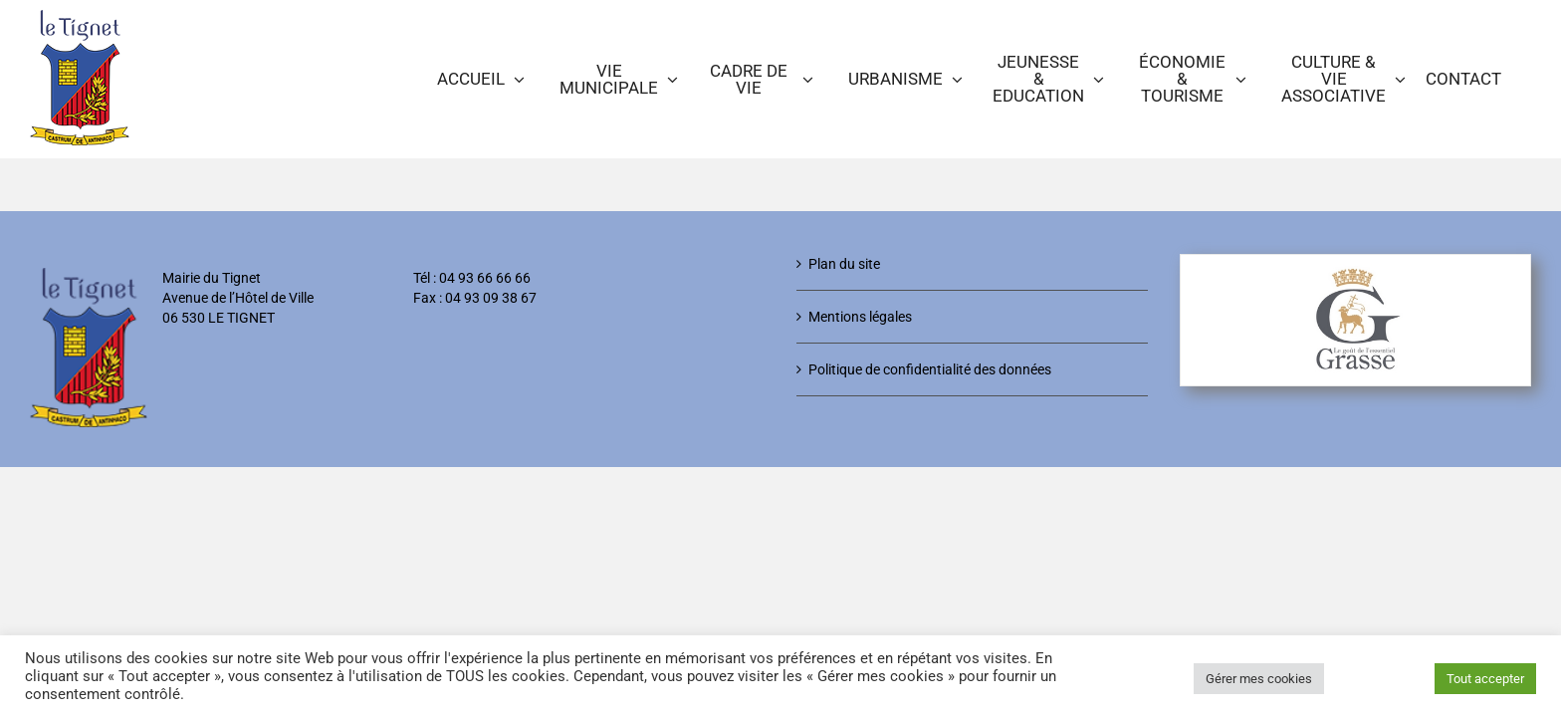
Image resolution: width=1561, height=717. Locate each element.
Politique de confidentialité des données (929, 369)
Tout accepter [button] (1485, 678)
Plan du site (844, 264)
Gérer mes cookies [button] (1259, 678)
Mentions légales (860, 317)
